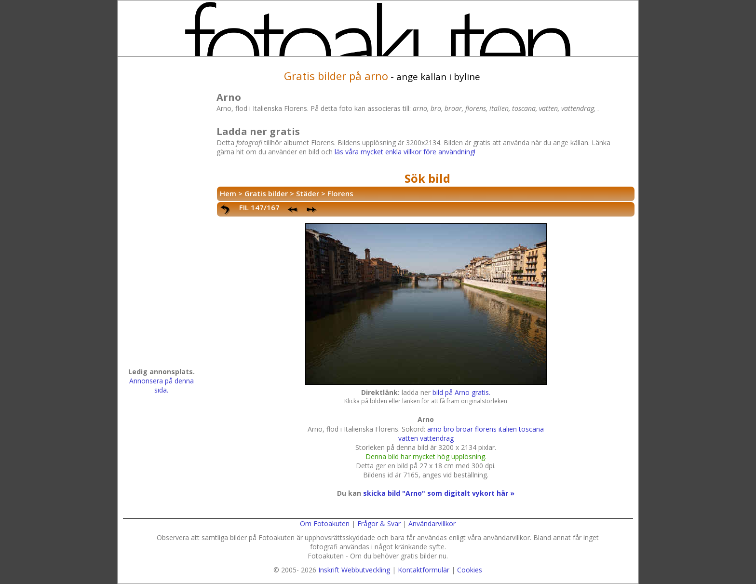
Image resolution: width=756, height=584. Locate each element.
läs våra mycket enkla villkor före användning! (405, 151)
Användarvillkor (432, 523)
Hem (228, 193)
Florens (340, 193)
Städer (307, 193)
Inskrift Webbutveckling (354, 569)
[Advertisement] (161, 215)
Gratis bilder (266, 193)
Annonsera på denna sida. (161, 385)
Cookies (469, 569)
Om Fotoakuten (325, 523)
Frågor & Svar (379, 523)
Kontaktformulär (423, 569)
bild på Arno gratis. (461, 392)
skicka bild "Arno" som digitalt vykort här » (438, 493)
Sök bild (427, 178)
